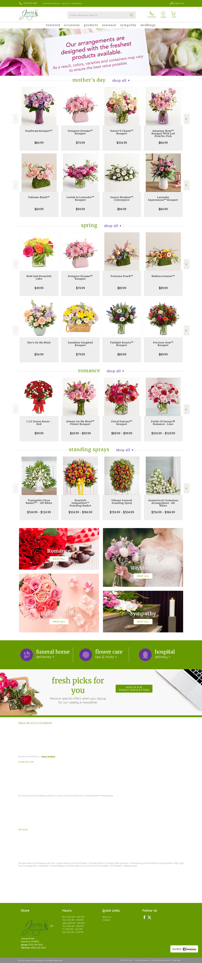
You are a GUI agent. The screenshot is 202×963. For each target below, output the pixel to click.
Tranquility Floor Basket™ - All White (39, 501)
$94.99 (80, 209)
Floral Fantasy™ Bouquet (121, 423)
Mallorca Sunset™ (163, 276)
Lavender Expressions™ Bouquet (163, 198)
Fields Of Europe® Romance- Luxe (163, 423)
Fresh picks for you (78, 690)
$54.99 (39, 354)
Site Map (177, 960)
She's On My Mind (39, 342)
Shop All (119, 81)
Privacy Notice (141, 960)
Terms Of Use (126, 960)
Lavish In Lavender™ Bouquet (80, 198)
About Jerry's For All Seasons (35, 722)
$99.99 (39, 433)
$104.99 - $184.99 (80, 512)
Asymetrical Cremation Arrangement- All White (163, 503)
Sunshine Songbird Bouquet (80, 344)
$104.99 (122, 143)
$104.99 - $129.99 (163, 433)
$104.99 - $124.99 (39, 512)
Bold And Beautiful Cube (39, 277)
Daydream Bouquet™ (39, 130)
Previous (15, 119)
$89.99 (121, 288)
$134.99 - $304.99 (122, 512)
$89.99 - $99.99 (121, 433)
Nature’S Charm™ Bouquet (121, 132)
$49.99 (39, 288)
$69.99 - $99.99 (80, 433)
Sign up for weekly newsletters (134, 688)
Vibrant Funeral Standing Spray (121, 501)
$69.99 (39, 209)
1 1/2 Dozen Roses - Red (39, 423)
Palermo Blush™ (39, 197)
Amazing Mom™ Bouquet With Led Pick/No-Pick (163, 133)
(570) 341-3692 (30, 3)
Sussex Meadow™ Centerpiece (121, 198)
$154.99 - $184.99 (163, 512)
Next (186, 119)
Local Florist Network (160, 960)
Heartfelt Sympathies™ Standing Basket (80, 503)
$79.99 (80, 354)
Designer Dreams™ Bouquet (80, 132)
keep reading (48, 756)
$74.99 (80, 143)
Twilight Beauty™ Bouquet (122, 344)
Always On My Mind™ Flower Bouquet (80, 423)
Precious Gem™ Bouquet (163, 344)
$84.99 (39, 143)
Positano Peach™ (122, 276)
